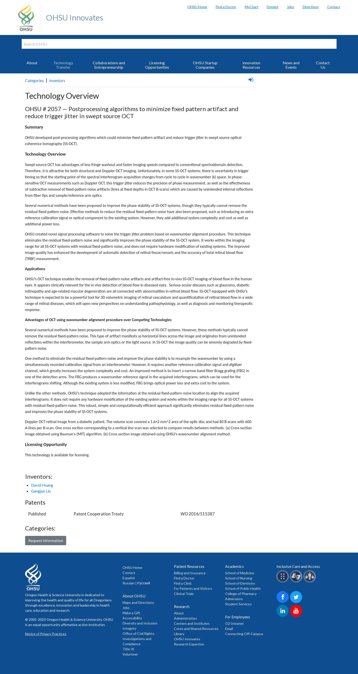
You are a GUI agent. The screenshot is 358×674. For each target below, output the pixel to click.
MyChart (251, 7)
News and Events (291, 64)
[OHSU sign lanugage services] (297, 581)
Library (179, 634)
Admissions (234, 599)
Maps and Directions (138, 602)
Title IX (128, 649)
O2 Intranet (234, 623)
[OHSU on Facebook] (283, 602)
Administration (185, 618)
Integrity (129, 628)
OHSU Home (197, 7)
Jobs (290, 7)
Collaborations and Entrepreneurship (109, 64)
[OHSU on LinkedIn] (283, 616)
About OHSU (134, 595)
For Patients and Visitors (193, 588)
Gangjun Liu (41, 491)
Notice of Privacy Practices (45, 634)
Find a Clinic (183, 583)
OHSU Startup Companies (205, 64)
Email (229, 628)
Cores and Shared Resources (196, 628)
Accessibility (132, 618)
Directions (311, 7)
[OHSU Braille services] (283, 581)
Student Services (238, 604)
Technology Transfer (63, 64)
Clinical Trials (184, 594)
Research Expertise (189, 644)
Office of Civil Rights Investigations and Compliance (138, 638)
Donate (272, 7)
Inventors (57, 80)
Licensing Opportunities (157, 64)
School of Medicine (239, 573)
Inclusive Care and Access (298, 566)
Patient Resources (189, 566)
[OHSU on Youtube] (297, 616)
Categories (34, 80)
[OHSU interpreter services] (310, 581)
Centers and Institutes (192, 623)
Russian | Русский (136, 583)
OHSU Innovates (74, 17)
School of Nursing (238, 578)
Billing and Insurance (190, 573)
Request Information (45, 540)
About (32, 62)
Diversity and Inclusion (140, 623)
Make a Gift (131, 613)
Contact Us (323, 64)
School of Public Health (243, 588)
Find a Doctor (226, 7)
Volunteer (130, 654)
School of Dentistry (240, 583)
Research (181, 606)
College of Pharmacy (241, 594)
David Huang (42, 485)
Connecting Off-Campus (244, 634)
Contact (333, 7)
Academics (234, 566)
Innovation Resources (251, 64)
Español (129, 578)
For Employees (237, 616)
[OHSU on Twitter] (297, 602)
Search (353, 5)
